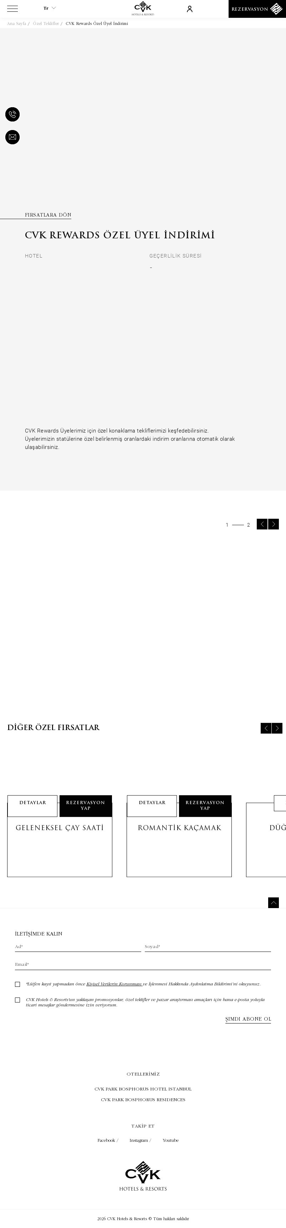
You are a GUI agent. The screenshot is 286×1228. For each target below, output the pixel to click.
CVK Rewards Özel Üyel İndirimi (97, 23)
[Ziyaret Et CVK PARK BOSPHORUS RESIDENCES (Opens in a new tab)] (143, 1099)
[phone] (11, 115)
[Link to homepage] (143, 13)
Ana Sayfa (16, 23)
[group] (143, 624)
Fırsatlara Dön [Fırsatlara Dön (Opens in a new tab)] (48, 215)
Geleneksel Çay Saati (60, 838)
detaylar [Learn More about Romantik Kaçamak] (152, 813)
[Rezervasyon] (257, 9)
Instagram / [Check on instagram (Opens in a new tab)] (141, 1140)
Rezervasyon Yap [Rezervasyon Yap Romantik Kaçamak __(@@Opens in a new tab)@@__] (205, 816)
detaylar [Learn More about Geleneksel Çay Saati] (32, 813)
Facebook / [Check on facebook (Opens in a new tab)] (109, 1140)
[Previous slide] (262, 534)
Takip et (142, 1126)
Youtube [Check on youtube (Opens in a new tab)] (171, 1140)
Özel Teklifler (46, 23)
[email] (11, 138)
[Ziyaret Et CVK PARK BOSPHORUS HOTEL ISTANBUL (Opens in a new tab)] (143, 1088)
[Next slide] (273, 534)
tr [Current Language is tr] (50, 8)
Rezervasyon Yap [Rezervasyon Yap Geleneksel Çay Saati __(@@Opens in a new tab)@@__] (85, 816)
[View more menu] (12, 10)
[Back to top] (273, 902)
